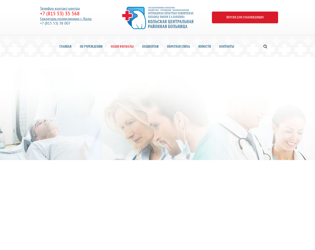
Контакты (226, 46)
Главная (65, 46)
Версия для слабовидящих (245, 17)
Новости (204, 46)
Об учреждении (91, 46)
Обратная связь (178, 46)
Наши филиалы (122, 46)
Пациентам (150, 46)
